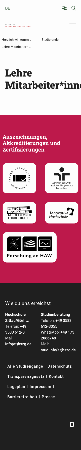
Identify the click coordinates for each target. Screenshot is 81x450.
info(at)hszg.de (18, 344)
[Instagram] (52, 424)
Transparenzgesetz (25, 376)
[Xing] (30, 424)
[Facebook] (9, 424)
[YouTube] (41, 424)
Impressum (40, 386)
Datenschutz (60, 366)
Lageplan (16, 386)
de (7, 8)
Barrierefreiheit (22, 397)
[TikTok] (63, 424)
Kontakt (56, 376)
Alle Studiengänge (25, 366)
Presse (48, 397)
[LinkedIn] (20, 424)
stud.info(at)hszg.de (58, 350)
